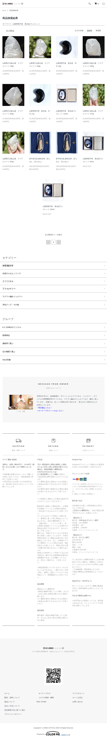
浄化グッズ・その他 (12, 306)
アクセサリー (9, 289)
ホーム (4, 10)
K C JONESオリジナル (13, 329)
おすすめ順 (79, 31)
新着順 (98, 31)
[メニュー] (103, 3)
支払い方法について (10, 711)
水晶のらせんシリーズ (13, 273)
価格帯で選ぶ (9, 346)
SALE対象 (7, 364)
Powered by (53, 738)
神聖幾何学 (7, 265)
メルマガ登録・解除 (44, 702)
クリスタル (7, 281)
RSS (38, 706)
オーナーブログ (42, 698)
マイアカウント (76, 698)
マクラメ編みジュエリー (14, 297)
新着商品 (6, 338)
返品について (7, 706)
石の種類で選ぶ (10, 355)
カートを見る (75, 702)
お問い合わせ (75, 706)
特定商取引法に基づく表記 (12, 715)
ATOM (43, 706)
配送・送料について (10, 702)
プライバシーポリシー (11, 719)
